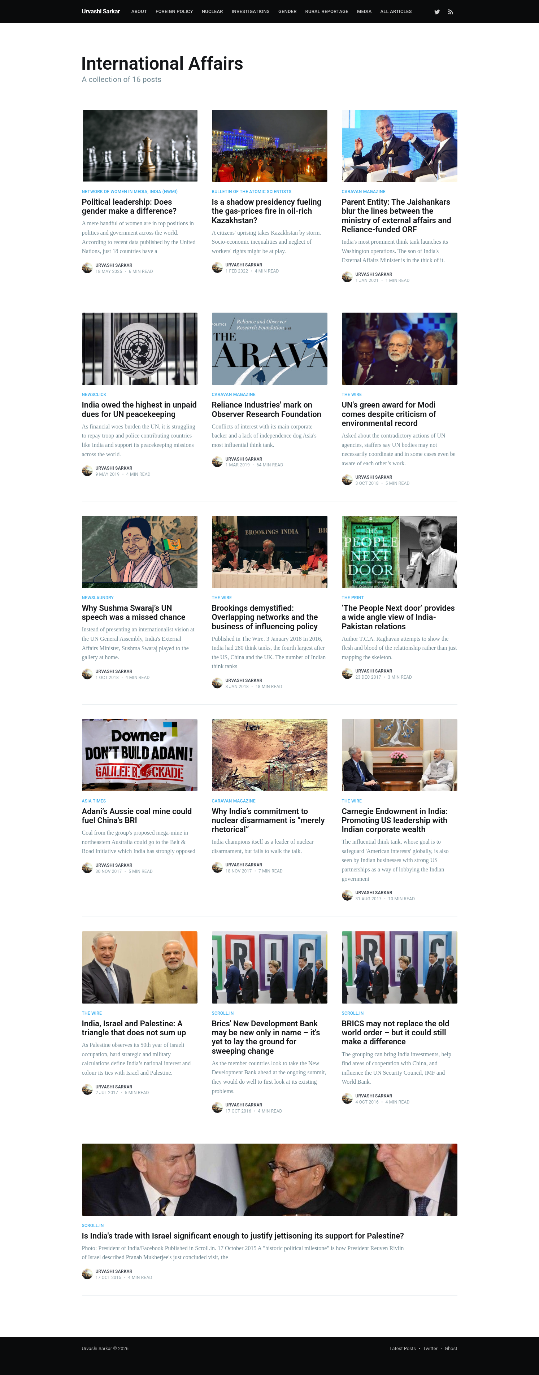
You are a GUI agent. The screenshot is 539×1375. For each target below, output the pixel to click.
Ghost (451, 1348)
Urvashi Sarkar (101, 11)
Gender (287, 11)
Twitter (430, 1348)
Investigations (251, 11)
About (139, 11)
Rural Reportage (326, 11)
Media (364, 11)
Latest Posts (403, 1348)
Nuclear (212, 11)
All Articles (396, 11)
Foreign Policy (174, 11)
